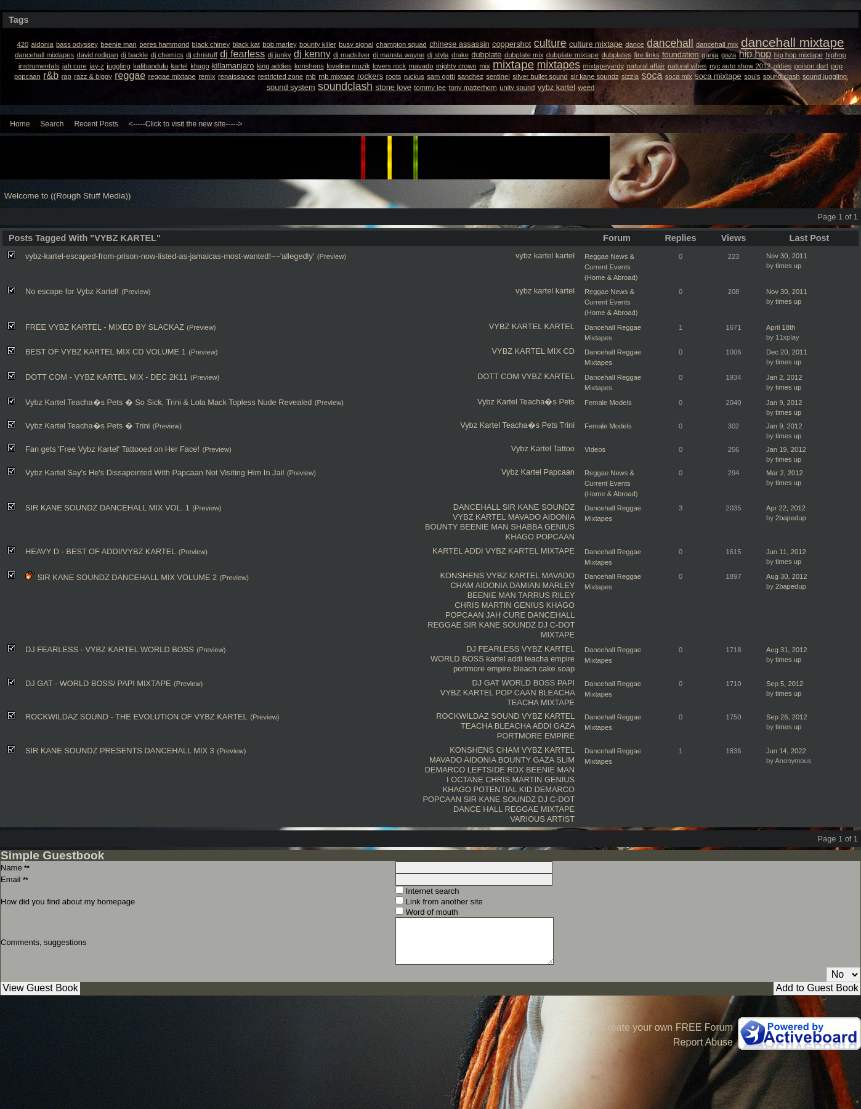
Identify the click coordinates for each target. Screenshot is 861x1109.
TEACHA (522, 702)
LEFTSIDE (486, 769)
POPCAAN (555, 536)
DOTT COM (498, 376)
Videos (594, 449)
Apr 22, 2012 (786, 508)
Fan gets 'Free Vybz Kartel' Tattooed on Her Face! (112, 449)
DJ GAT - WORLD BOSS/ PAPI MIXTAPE (98, 683)
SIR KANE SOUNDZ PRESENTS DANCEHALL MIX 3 (119, 750)
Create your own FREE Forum (666, 1027)
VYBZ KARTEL (515, 326)
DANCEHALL (476, 507)
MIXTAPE (558, 550)
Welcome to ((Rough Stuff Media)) (67, 195)
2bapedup (790, 518)
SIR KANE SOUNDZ (539, 507)
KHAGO (520, 536)
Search (51, 124)
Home (20, 124)
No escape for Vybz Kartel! (72, 291)
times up (788, 265)
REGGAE (444, 624)
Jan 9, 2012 (784, 402)
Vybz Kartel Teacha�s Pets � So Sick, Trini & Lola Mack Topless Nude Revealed (168, 402)
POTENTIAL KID (502, 789)
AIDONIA (559, 517)
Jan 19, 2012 (786, 449)
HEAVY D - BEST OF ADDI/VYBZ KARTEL (100, 551)
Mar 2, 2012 (784, 473)
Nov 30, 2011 (786, 256)
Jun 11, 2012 (786, 551)
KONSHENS (462, 575)
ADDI (473, 550)
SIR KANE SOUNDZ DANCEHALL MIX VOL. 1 (107, 507)
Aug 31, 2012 (786, 649)
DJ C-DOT (556, 624)
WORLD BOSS (457, 658)
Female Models (607, 402)
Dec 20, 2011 (786, 352)
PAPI (566, 682)
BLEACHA (556, 692)
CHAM (462, 585)
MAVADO (524, 517)
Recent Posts (96, 124)
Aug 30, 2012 (786, 576)
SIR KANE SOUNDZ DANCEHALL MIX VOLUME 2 (127, 577)
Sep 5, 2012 (784, 683)
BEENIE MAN (484, 526)
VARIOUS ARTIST (542, 819)
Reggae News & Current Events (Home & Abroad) (610, 267)
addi (514, 658)
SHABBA (526, 526)
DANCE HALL (478, 809)
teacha (536, 658)
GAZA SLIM (554, 759)
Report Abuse (703, 1042)
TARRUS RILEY (546, 595)
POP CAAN (515, 692)
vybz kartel (534, 255)
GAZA (564, 725)
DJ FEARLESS (492, 648)
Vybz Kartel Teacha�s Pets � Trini (87, 425)
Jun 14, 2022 (786, 751)
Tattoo (564, 448)
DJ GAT (485, 682)
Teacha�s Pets (547, 401)
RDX (515, 769)
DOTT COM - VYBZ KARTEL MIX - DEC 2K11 (106, 377)
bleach (524, 668)
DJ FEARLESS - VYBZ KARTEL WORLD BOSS (109, 649)
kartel (565, 255)
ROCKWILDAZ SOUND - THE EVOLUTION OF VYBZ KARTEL (136, 716)
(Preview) (331, 256)
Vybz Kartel (497, 401)
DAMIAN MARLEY (542, 585)
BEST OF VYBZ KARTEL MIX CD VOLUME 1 (105, 351)
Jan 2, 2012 (784, 377)
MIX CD (561, 351)
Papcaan (559, 472)
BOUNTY (441, 526)
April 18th (780, 327)
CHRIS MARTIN (483, 605)
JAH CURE (505, 615)
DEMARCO (445, 769)
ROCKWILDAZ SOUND (477, 716)
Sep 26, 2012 (786, 717)
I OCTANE (465, 779)
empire (563, 658)
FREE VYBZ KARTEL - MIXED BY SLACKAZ (104, 327)
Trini (567, 425)
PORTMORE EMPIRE (536, 735)
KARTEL (559, 326)
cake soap (557, 668)
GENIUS (559, 526)
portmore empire (482, 668)
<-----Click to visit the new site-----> (186, 124)
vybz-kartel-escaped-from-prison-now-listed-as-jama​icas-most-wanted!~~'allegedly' (169, 256)
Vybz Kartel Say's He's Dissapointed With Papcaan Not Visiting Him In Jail (154, 472)
